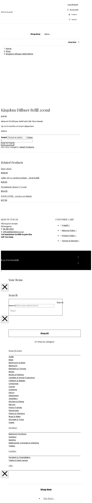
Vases (11, 378)
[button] (72, 14)
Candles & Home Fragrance (22, 333)
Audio (11, 312)
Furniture (13, 383)
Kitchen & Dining (16, 357)
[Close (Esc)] (9, 498)
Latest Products (26, 102)
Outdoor (13, 392)
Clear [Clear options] (30, 93)
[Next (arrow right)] (4, 501)
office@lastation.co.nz (13, 187)
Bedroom (13, 321)
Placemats (14, 366)
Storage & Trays (16, 375)
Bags (11, 315)
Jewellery (13, 354)
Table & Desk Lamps (18, 416)
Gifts (11, 421)
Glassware (14, 351)
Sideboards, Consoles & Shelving (24, 398)
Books (11, 327)
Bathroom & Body (17, 318)
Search (12, 261)
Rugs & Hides (14, 372)
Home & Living (15, 306)
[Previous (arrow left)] (2, 501)
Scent (4, 93)
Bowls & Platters (16, 330)
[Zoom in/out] (2, 498)
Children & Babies (17, 336)
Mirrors (12, 360)
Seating (12, 395)
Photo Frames (15, 363)
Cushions (13, 345)
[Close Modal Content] (5, 243)
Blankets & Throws (17, 324)
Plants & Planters (17, 369)
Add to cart (7, 99)
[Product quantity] (17, 96)
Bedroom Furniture (17, 389)
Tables (12, 401)
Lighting (12, 406)
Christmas (13, 339)
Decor (11, 348)
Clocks (12, 342)
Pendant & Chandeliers (19, 413)
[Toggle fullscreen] (4, 498)
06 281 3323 (8, 184)
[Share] (7, 498)
